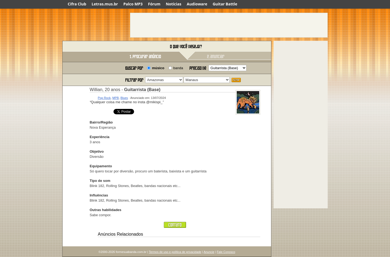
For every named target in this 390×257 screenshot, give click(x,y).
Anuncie (209, 251)
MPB (115, 97)
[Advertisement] (228, 25)
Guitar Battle (225, 3)
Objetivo (97, 151)
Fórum (154, 3)
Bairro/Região (101, 122)
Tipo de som (100, 181)
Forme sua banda (90, 46)
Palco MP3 (132, 3)
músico (158, 68)
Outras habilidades (105, 210)
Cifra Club (77, 3)
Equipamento (101, 166)
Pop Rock (104, 97)
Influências (99, 195)
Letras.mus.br (105, 3)
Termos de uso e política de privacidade (175, 251)
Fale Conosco (226, 251)
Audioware (197, 3)
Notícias (173, 3)
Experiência (99, 137)
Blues (124, 97)
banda (178, 68)
